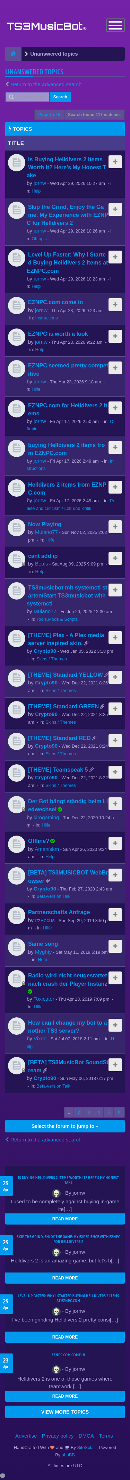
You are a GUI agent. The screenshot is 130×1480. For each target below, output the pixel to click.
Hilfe (36, 389)
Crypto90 (45, 651)
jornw (40, 183)
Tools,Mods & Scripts (57, 619)
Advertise (26, 1436)
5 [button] (108, 1112)
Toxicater (44, 999)
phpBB (68, 1454)
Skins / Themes (51, 658)
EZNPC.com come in (55, 302)
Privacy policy (58, 1436)
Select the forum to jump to (65, 1126)
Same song (43, 944)
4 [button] (99, 1112)
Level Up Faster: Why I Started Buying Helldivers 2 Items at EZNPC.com (67, 262)
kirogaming (46, 817)
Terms (106, 1436)
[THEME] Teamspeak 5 (58, 769)
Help (36, 191)
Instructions (46, 317)
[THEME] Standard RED (59, 738)
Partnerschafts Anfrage (59, 912)
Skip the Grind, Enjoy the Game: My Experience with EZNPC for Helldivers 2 (67, 215)
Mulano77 (46, 532)
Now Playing (44, 524)
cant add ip (43, 556)
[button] (119, 1112)
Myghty (43, 952)
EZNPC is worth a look (58, 334)
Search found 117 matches (94, 114)
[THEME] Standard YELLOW (65, 675)
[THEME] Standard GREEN (63, 706)
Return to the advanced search (45, 84)
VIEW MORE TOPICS (65, 1412)
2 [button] (79, 1112)
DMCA (86, 1436)
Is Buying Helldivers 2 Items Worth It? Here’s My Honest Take (66, 167)
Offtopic (39, 238)
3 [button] (89, 1112)
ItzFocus (45, 920)
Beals (41, 564)
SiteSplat (85, 1447)
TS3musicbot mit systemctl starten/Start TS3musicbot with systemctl (67, 595)
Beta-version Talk (53, 896)
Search (60, 97)
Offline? (38, 841)
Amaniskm (47, 849)
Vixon (40, 1038)
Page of (49, 114)
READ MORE (65, 1219)
